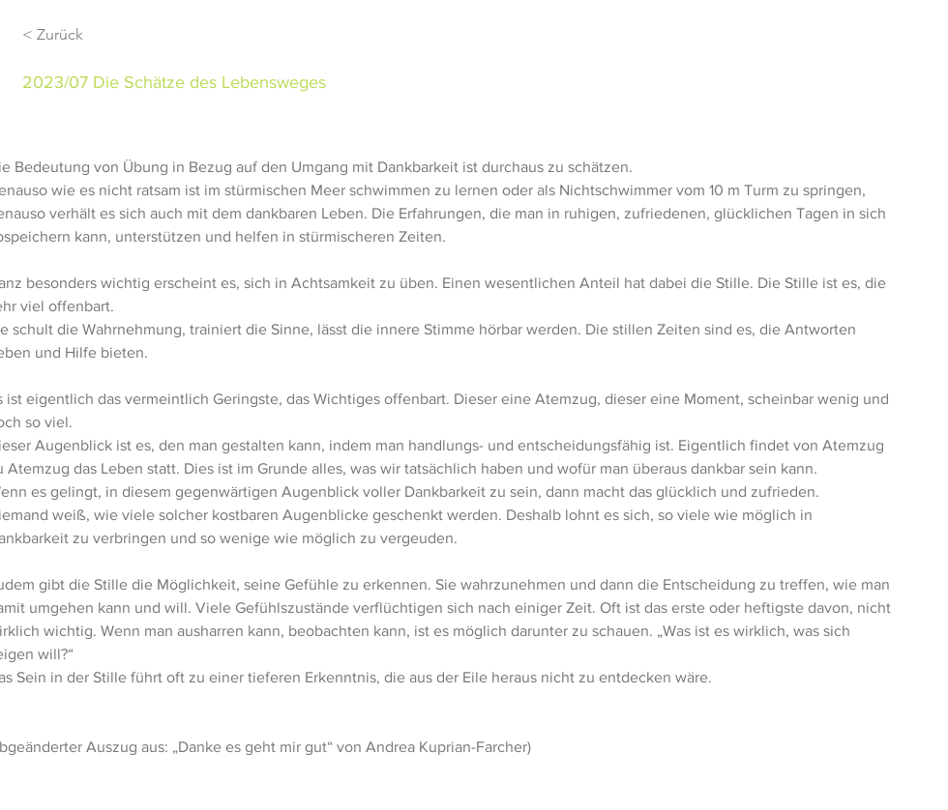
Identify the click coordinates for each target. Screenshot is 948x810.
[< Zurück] (91, 35)
